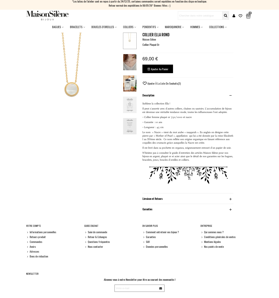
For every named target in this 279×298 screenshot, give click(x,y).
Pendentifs (149, 27)
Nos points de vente (212, 246)
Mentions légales (211, 242)
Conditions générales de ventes (218, 237)
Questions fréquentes (97, 242)
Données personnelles (155, 246)
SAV (146, 242)
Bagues (56, 27)
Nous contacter (93, 246)
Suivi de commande (95, 232)
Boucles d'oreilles (102, 27)
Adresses (32, 251)
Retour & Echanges (95, 237)
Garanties (149, 237)
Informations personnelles (41, 232)
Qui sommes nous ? (212, 232)
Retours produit (36, 237)
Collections (216, 27)
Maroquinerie (173, 27)
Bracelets (76, 27)
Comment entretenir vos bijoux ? (160, 232)
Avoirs (31, 246)
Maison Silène (149, 39)
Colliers (128, 27)
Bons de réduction (37, 256)
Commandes (34, 242)
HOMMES (195, 27)
